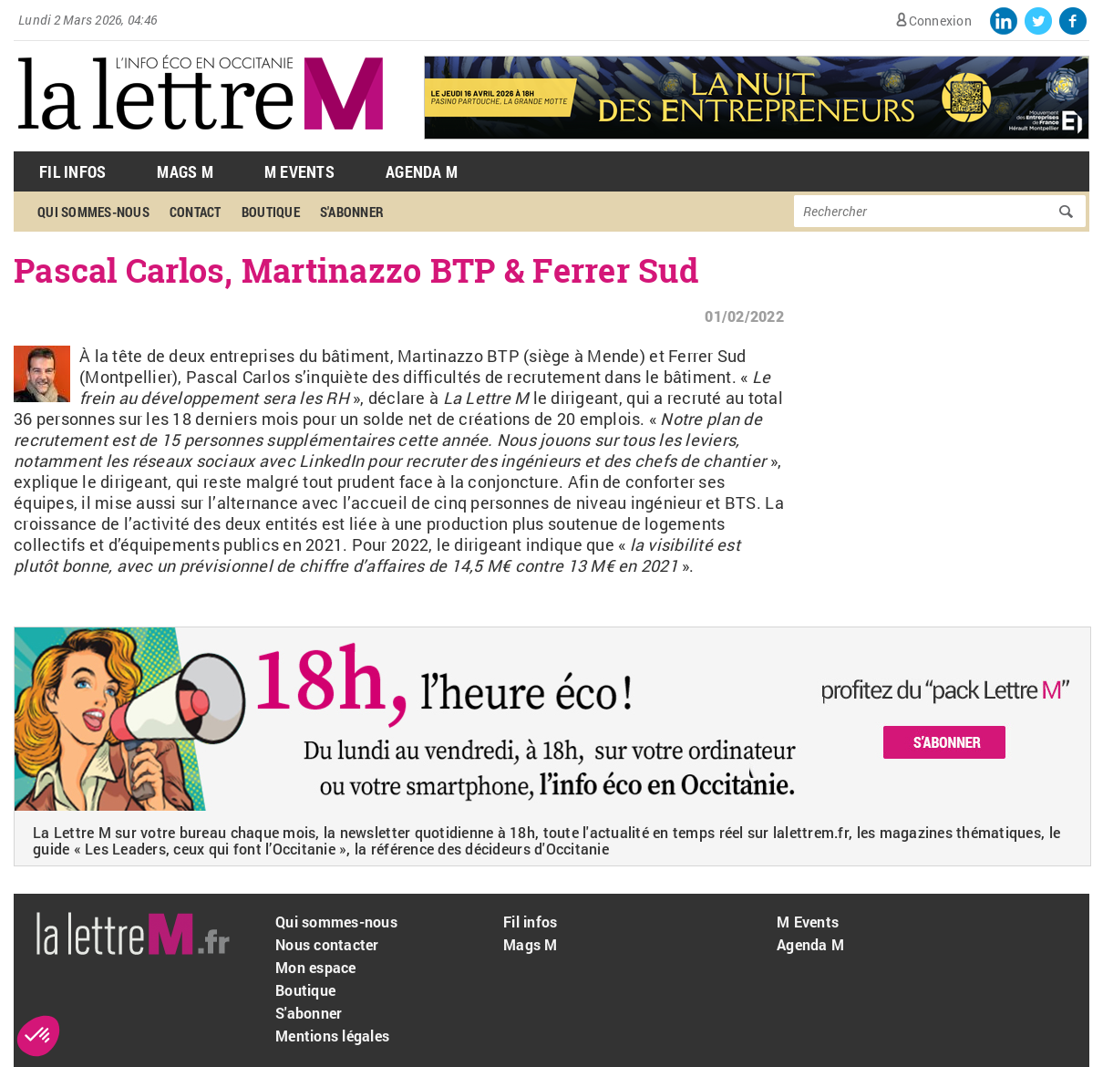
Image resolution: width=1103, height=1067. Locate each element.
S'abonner (352, 211)
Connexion (940, 20)
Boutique (271, 211)
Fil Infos (72, 171)
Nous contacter (327, 944)
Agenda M (422, 171)
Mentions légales (332, 1035)
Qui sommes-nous (93, 211)
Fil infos (530, 921)
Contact (196, 211)
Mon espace (315, 967)
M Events (299, 171)
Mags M (185, 171)
